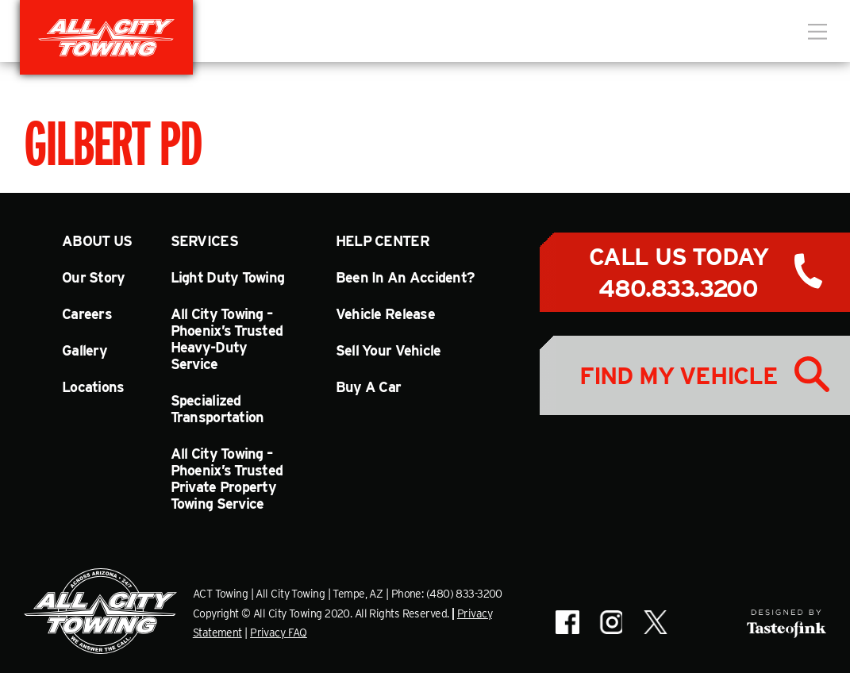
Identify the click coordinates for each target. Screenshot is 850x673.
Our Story (93, 277)
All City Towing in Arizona (106, 37)
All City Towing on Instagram (610, 622)
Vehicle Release (385, 314)
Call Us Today (678, 272)
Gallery (84, 350)
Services (204, 241)
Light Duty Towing (228, 277)
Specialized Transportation (217, 408)
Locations (93, 387)
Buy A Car (369, 387)
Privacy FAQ (278, 632)
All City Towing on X (654, 622)
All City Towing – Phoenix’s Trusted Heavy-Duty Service (227, 339)
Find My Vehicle (678, 375)
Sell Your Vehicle (388, 350)
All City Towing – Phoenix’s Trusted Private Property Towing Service (227, 478)
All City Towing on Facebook (567, 622)
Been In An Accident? (405, 277)
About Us (97, 241)
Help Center (382, 241)
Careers (87, 314)
